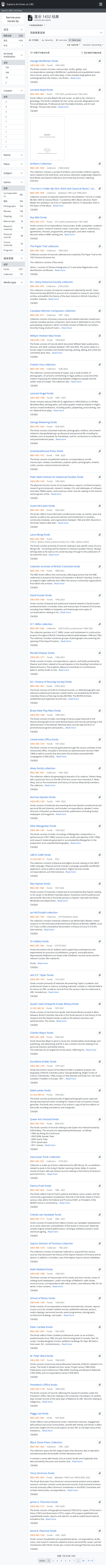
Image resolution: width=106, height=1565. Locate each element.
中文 (13, 46)
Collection (13, 275)
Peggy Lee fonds (39, 1413)
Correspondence (13, 194)
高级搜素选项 (37, 32)
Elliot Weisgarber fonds (43, 826)
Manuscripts (13, 222)
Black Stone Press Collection (46, 1442)
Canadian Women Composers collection (53, 310)
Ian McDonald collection (43, 912)
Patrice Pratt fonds (40, 1185)
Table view (74, 40)
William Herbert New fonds (45, 335)
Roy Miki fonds (38, 217)
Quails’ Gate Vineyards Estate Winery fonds (54, 1003)
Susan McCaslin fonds (42, 505)
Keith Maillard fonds (41, 1269)
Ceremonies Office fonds (44, 739)
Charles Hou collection (43, 364)
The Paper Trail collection (44, 246)
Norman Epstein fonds (43, 797)
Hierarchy (47, 40)
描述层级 (8, 258)
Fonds (13, 270)
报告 (13, 202)
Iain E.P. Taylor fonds (42, 975)
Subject (8, 173)
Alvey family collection (42, 768)
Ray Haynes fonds (40, 883)
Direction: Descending (92, 45)
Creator (8, 90)
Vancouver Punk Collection (45, 1156)
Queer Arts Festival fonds (44, 1119)
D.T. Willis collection (41, 624)
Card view (61, 40)
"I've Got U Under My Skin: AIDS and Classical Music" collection (63, 188)
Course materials (13, 244)
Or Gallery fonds (39, 941)
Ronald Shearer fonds (42, 653)
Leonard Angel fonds (42, 393)
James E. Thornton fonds (44, 1502)
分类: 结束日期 (73, 45)
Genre (7, 182)
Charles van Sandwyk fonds (45, 1214)
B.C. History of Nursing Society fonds (51, 681)
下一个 (90, 1560)
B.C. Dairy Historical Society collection (51, 282)
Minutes (13, 212)
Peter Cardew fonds (41, 1327)
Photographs (13, 207)
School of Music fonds (42, 1298)
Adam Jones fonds (40, 1090)
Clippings (13, 217)
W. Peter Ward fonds (41, 1355)
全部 (6, 62)
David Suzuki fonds (41, 595)
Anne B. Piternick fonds (43, 1530)
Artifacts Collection (41, 163)
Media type (10, 282)
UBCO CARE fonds (40, 854)
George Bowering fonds (43, 422)
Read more (76, 78)
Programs (13, 251)
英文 (13, 41)
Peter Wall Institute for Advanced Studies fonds (56, 477)
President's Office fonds (43, 1384)
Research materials (13, 228)
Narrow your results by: (13, 19)
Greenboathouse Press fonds (46, 451)
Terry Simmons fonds (42, 1473)
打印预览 (34, 40)
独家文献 (13, 36)
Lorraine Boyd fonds (41, 89)
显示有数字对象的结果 (91, 53)
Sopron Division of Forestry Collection (51, 1243)
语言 (6, 29)
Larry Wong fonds (40, 534)
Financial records (13, 236)
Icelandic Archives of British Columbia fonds (55, 566)
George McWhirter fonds (44, 61)
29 (83, 1560)
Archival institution (9, 55)
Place (7, 164)
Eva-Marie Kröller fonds (43, 1061)
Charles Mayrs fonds (41, 1032)
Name (7, 155)
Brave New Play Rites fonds (45, 710)
